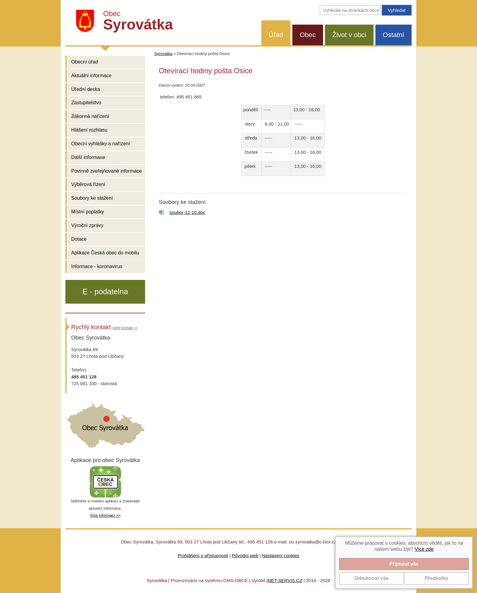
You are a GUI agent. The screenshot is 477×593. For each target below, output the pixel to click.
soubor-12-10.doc (187, 212)
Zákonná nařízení (90, 116)
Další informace (88, 157)
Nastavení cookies (280, 555)
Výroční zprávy (87, 225)
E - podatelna (105, 291)
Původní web (245, 555)
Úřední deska (85, 89)
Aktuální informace (91, 75)
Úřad (276, 35)
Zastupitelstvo (86, 102)
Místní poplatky (87, 211)
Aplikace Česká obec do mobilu (105, 252)
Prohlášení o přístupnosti (203, 555)
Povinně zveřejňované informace (106, 171)
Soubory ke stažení (92, 198)
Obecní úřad (84, 61)
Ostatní (393, 35)
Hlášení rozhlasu (89, 130)
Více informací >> (105, 515)
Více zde (424, 549)
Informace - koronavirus (96, 266)
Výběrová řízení (88, 184)
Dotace (79, 239)
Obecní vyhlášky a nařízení (100, 143)
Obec (308, 35)
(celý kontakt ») (125, 328)
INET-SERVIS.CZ (284, 580)
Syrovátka (163, 53)
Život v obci (349, 35)
